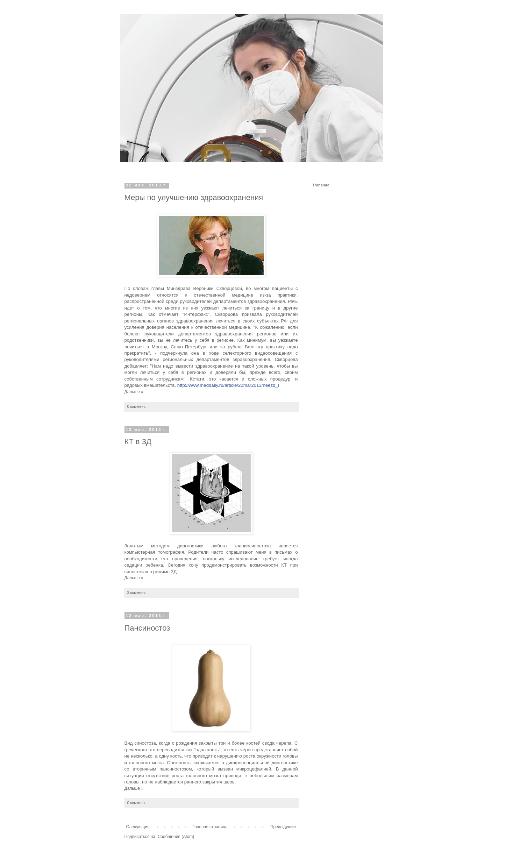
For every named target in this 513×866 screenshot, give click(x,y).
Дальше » (133, 391)
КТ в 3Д (137, 441)
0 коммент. (136, 406)
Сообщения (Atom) (176, 836)
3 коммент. (136, 592)
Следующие (138, 826)
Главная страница (210, 826)
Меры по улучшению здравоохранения (193, 197)
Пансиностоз (147, 628)
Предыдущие (283, 826)
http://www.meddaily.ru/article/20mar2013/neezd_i (228, 385)
